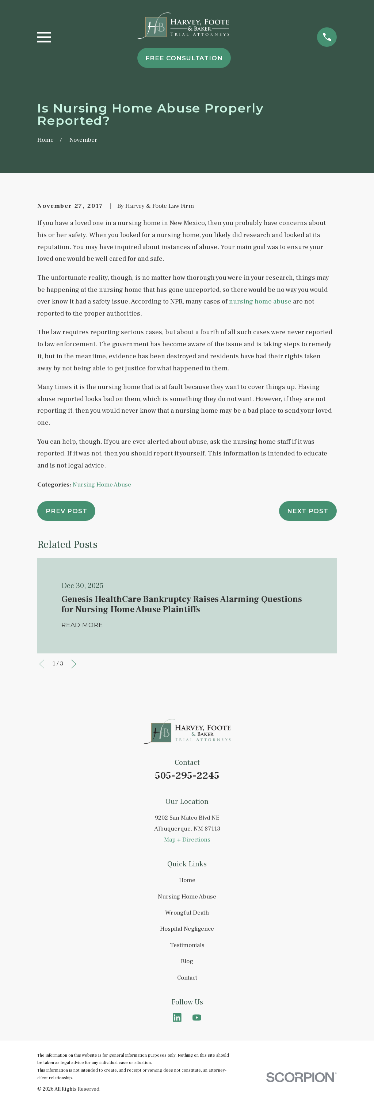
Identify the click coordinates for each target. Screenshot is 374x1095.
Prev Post (66, 511)
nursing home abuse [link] (260, 301)
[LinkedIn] (177, 1017)
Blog (187, 961)
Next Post (307, 511)
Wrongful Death (187, 913)
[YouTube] (196, 1017)
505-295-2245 (187, 775)
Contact (187, 978)
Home (187, 880)
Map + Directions (187, 840)
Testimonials (187, 945)
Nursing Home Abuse (102, 485)
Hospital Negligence (187, 929)
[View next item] (73, 664)
